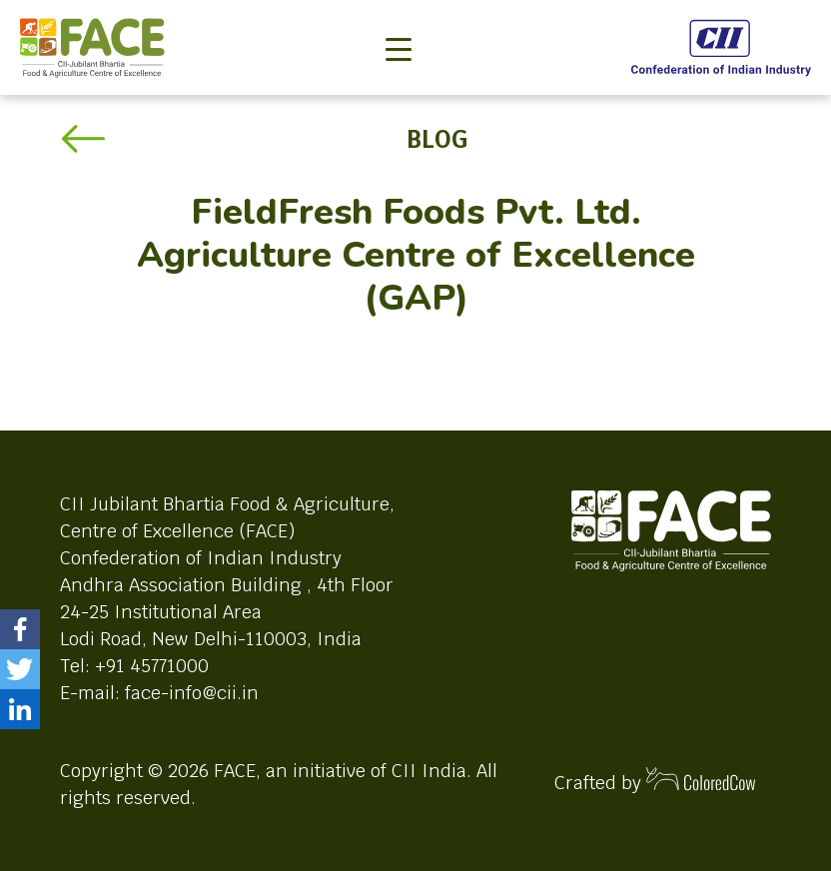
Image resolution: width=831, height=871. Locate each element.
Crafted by (655, 780)
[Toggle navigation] (399, 16)
